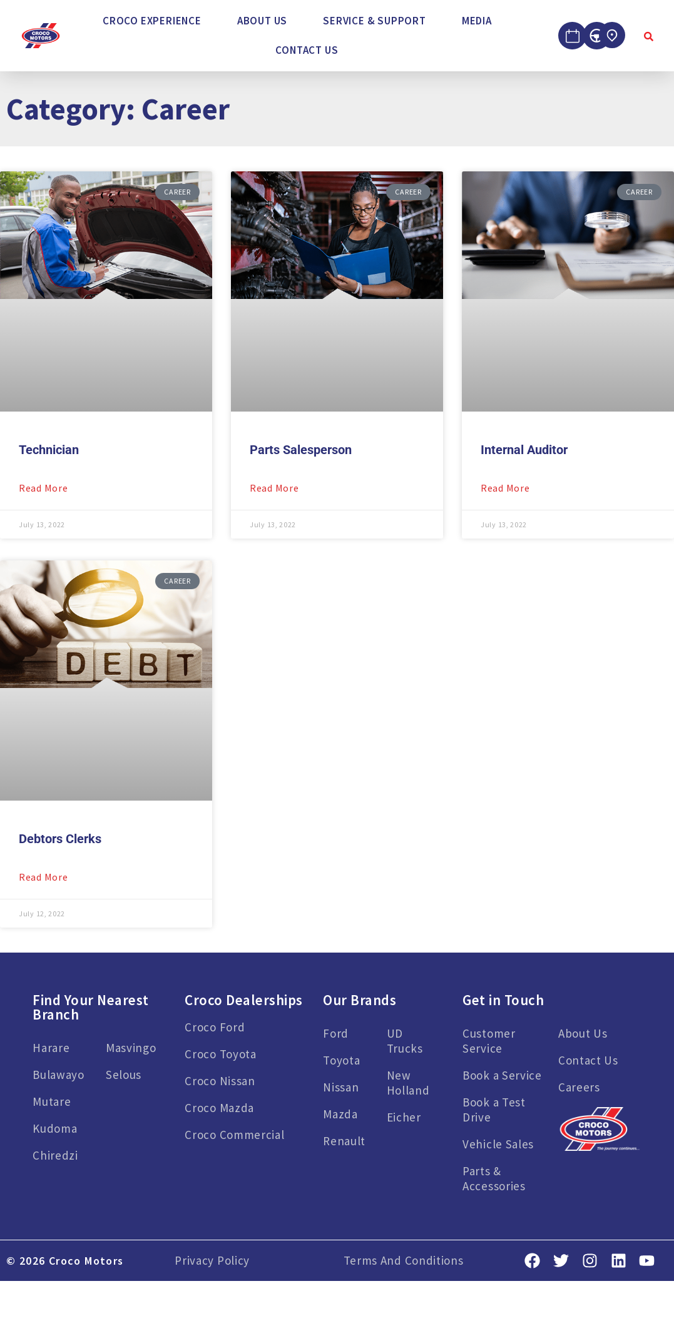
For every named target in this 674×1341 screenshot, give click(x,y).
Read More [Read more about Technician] (43, 488)
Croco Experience (152, 21)
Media (477, 21)
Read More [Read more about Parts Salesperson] (274, 488)
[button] (155, 21)
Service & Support (374, 21)
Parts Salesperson (301, 449)
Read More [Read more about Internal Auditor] (505, 488)
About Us (262, 21)
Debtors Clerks (60, 838)
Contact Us (306, 50)
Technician (49, 449)
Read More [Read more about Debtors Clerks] (43, 877)
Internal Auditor (524, 449)
